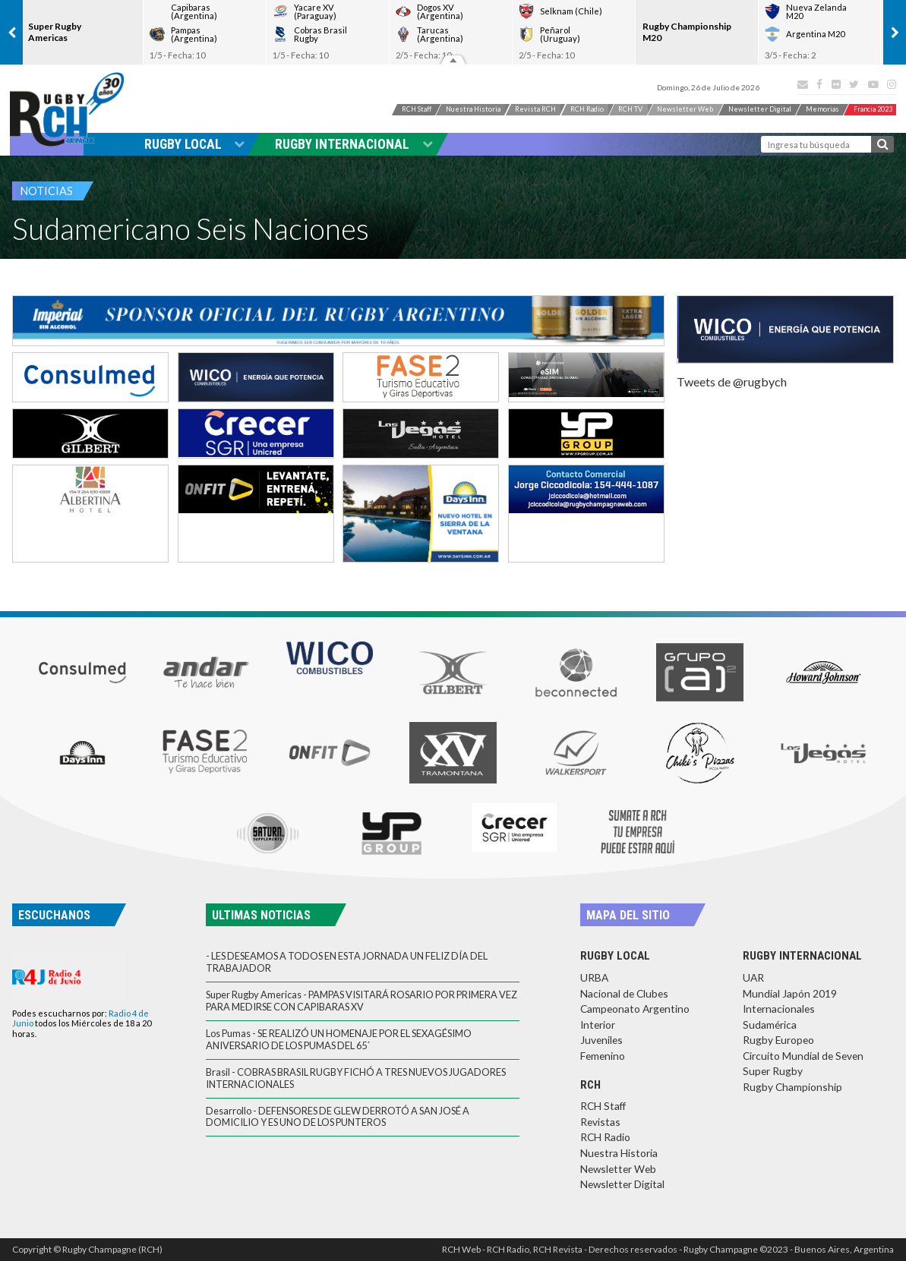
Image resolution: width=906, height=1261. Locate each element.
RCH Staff (375, 110)
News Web (706, 110)
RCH (590, 1085)
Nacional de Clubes (624, 993)
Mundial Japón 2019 (790, 993)
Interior (597, 1024)
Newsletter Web (618, 1168)
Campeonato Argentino (635, 1008)
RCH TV (639, 110)
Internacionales (779, 1008)
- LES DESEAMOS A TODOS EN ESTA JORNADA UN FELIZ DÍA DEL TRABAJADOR (347, 961)
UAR (753, 977)
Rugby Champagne (69, 109)
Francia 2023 (864, 125)
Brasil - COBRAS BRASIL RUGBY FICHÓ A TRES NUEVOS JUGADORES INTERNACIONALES (356, 1077)
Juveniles (601, 1039)
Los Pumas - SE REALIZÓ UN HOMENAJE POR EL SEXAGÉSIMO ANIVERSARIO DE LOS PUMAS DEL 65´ (339, 1039)
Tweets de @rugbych (732, 381)
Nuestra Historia (446, 110)
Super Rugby (773, 1070)
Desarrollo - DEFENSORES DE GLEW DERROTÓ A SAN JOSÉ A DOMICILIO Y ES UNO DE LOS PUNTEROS (337, 1116)
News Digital (794, 110)
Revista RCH (521, 110)
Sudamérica (770, 1024)
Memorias (869, 110)
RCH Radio (585, 110)
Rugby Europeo (778, 1039)
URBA (594, 977)
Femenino (602, 1055)
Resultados (453, 59)
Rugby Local (194, 144)
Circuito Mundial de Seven (803, 1055)
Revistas (600, 1121)
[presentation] (11, 32)
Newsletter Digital (622, 1183)
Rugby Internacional (353, 144)
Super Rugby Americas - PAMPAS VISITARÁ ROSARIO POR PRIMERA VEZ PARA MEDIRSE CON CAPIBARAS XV (361, 1000)
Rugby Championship (792, 1086)
